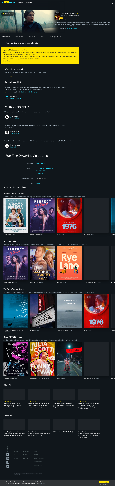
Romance (73, 15)
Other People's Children (90, 282)
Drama (69, 15)
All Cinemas (26, 451)
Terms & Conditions (39, 458)
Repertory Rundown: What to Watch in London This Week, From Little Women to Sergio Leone (14, 433)
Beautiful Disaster (35, 282)
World (77, 15)
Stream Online (19, 36)
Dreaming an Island (62, 330)
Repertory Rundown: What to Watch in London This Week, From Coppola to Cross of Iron (39, 433)
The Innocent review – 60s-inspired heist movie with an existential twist (12, 405)
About (35, 451)
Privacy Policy (38, 462)
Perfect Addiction (35, 234)
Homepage (16, 451)
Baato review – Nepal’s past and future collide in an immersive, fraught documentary (39, 405)
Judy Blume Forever (89, 378)
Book (15, 455)
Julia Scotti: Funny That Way (38, 378)
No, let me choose (104, 484)
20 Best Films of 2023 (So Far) (64, 432)
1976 (58, 234)
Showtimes (6, 36)
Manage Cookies (38, 465)
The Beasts (87, 234)
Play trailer (7, 14)
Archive (36, 455)
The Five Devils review (71, 28)
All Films (16, 458)
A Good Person (7, 234)
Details (42, 36)
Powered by (10, 76)
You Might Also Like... (56, 36)
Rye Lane (60, 282)
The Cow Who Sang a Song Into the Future (13, 331)
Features (28, 2)
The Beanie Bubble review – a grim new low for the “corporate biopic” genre (65, 405)
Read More (42, 483)
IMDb (38, 183)
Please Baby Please (8, 378)
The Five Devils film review (29, 92)
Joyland (59, 378)
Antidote (32, 330)
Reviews (19, 2)
